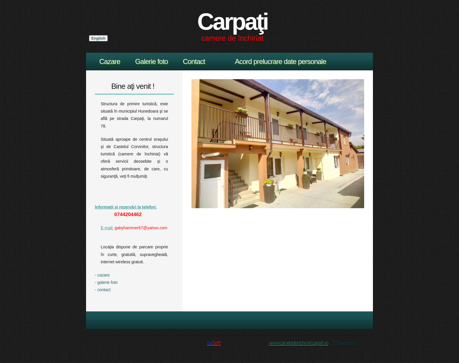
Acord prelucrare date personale (280, 61)
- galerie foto (106, 282)
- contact (103, 289)
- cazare (102, 275)
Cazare (109, 61)
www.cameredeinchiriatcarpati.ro (298, 343)
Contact (194, 61)
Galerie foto (151, 61)
